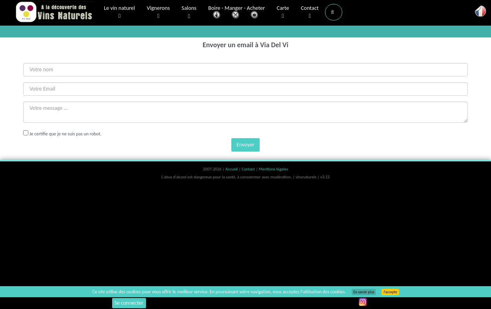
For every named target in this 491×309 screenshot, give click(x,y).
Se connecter (129, 303)
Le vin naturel (119, 12)
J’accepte (390, 292)
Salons (189, 12)
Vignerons (158, 12)
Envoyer (245, 144)
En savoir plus (363, 292)
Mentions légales (273, 169)
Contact (310, 12)
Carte (283, 12)
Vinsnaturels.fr (54, 12)
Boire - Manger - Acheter (236, 12)
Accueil (232, 169)
